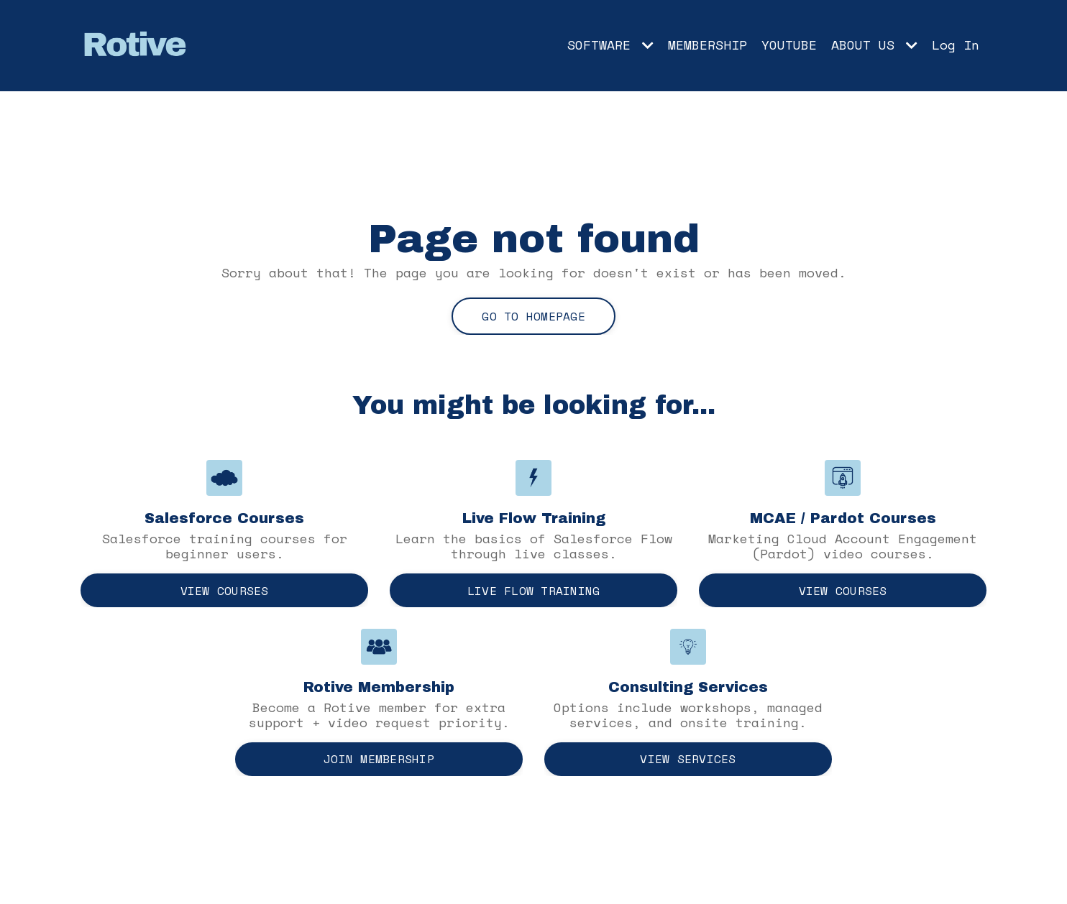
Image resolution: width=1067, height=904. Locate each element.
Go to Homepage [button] (533, 316)
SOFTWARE (610, 45)
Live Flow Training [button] (533, 590)
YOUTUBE (789, 45)
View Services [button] (688, 758)
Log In (955, 44)
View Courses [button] (224, 590)
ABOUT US (874, 45)
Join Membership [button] (379, 758)
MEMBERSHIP (707, 45)
